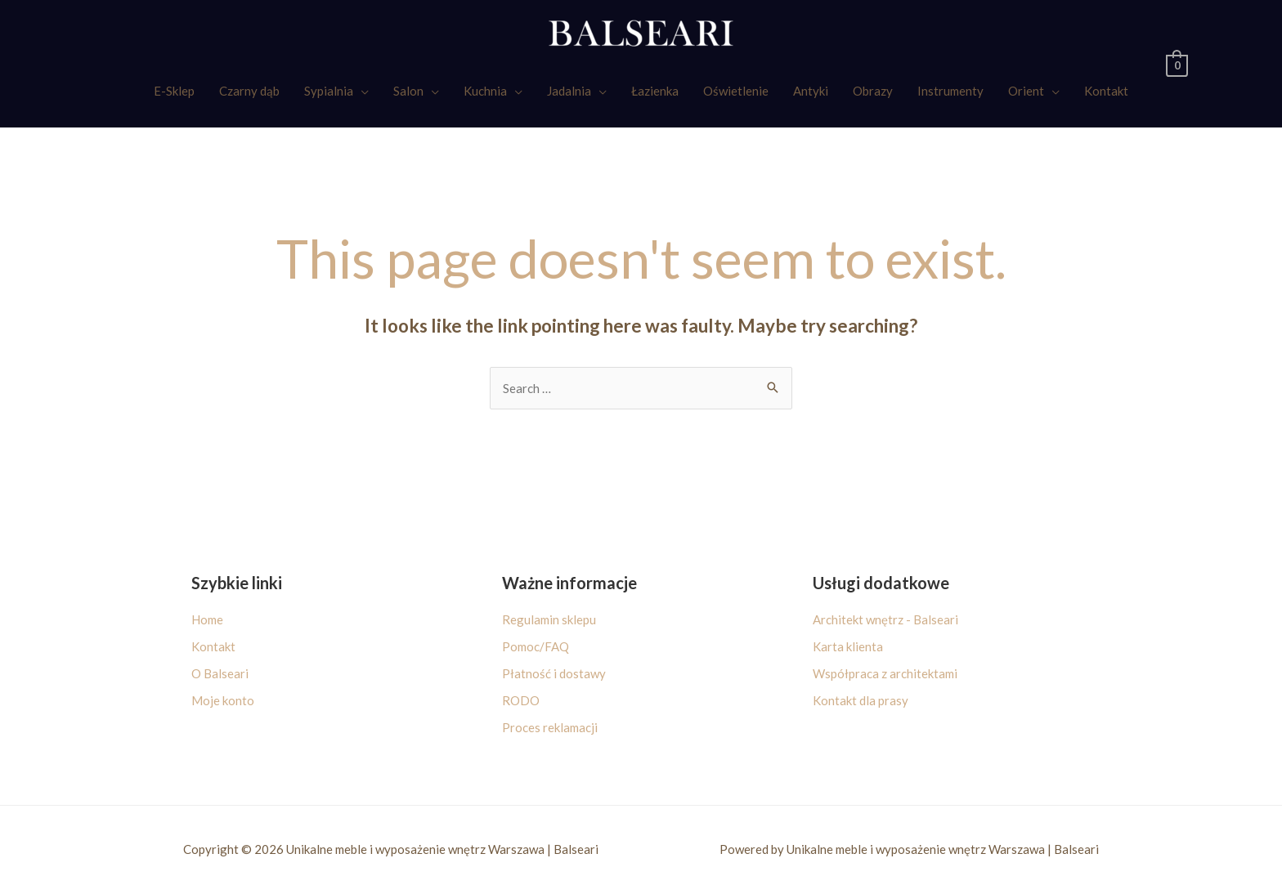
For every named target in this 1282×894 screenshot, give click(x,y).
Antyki (810, 90)
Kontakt (1106, 90)
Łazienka (655, 90)
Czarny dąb (249, 90)
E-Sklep (174, 90)
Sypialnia (328, 90)
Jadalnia (569, 90)
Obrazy (873, 90)
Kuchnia (485, 90)
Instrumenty (950, 90)
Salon (408, 90)
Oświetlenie (736, 90)
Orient (1026, 90)
